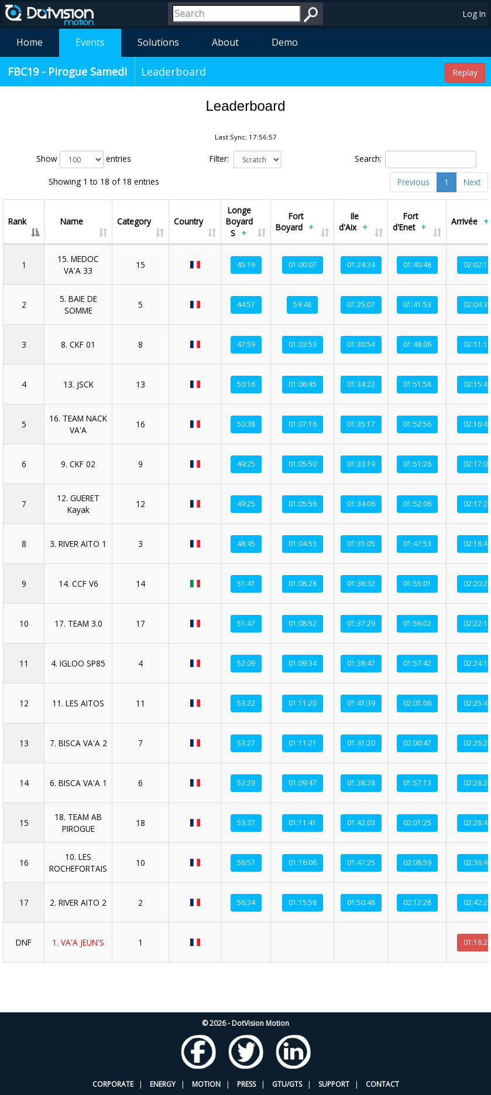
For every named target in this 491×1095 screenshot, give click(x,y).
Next (471, 182)
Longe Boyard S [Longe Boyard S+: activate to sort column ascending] (239, 223)
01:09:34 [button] (303, 663)
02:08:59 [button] (417, 863)
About (225, 42)
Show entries (83, 159)
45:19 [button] (246, 265)
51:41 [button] (246, 584)
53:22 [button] (246, 703)
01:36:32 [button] (361, 584)
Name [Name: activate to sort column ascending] (71, 221)
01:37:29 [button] (361, 623)
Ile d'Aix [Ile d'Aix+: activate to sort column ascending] (354, 223)
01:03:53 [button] (303, 344)
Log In (474, 13)
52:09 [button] (246, 663)
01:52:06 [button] (417, 504)
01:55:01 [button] (417, 584)
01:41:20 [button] (361, 743)
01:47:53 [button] (417, 544)
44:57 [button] (246, 305)
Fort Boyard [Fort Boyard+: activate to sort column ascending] (296, 223)
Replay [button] (465, 72)
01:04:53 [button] (303, 544)
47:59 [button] (246, 344)
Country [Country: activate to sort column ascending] (188, 221)
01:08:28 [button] (303, 584)
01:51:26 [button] (417, 464)
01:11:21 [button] (303, 743)
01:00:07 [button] (303, 265)
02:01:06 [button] (417, 703)
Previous (413, 182)
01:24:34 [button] (361, 265)
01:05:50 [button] (303, 464)
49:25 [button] (246, 464)
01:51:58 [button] (417, 384)
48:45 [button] (246, 544)
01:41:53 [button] (417, 305)
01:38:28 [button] (361, 783)
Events (90, 42)
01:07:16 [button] (303, 424)
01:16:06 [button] (303, 863)
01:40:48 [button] (417, 265)
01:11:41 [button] (303, 823)
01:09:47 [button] (303, 783)
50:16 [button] (246, 384)
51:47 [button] (246, 623)
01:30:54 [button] (361, 344)
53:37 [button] (246, 823)
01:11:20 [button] (303, 703)
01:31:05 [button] (361, 544)
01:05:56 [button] (303, 504)
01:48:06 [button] (417, 344)
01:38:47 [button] (361, 663)
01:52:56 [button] (417, 424)
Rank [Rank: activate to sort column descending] (17, 221)
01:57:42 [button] (417, 663)
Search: (415, 159)
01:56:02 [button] (417, 623)
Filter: (246, 159)
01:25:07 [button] (361, 305)
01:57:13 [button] (417, 783)
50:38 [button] (246, 424)
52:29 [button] (246, 783)
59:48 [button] (302, 305)
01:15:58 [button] (303, 902)
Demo (285, 42)
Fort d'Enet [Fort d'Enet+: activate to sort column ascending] (410, 223)
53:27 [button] (246, 743)
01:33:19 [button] (361, 464)
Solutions (158, 42)
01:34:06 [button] (361, 504)
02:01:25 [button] (417, 823)
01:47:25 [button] (361, 863)
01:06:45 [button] (303, 384)
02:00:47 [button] (417, 743)
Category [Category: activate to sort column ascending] (134, 221)
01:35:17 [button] (361, 424)
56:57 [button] (246, 863)
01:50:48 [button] (361, 902)
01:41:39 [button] (361, 703)
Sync (462, 971)
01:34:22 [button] (361, 384)
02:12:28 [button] (417, 902)
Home (29, 42)
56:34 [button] (246, 902)
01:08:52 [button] (303, 623)
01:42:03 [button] (361, 823)
